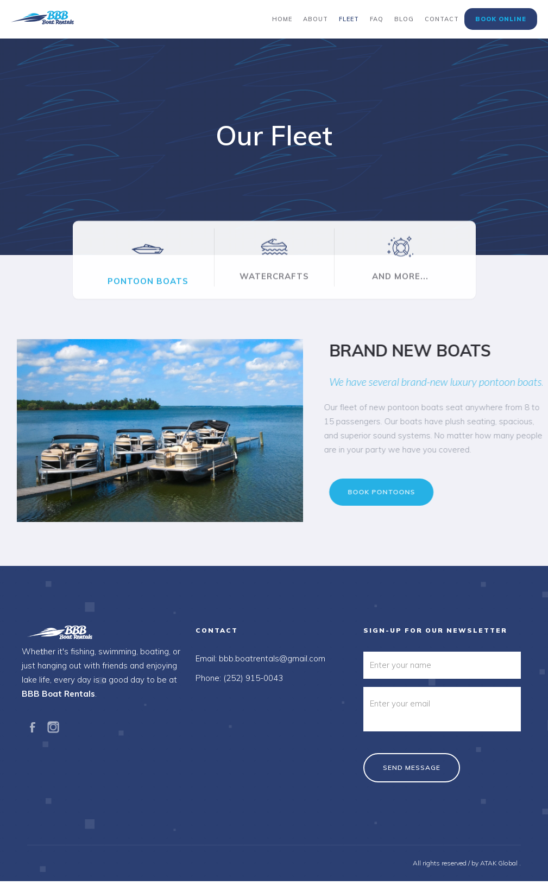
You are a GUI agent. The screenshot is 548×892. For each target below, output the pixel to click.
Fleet (349, 19)
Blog (404, 19)
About (315, 19)
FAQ (376, 19)
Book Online (500, 19)
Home (282, 19)
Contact (442, 19)
